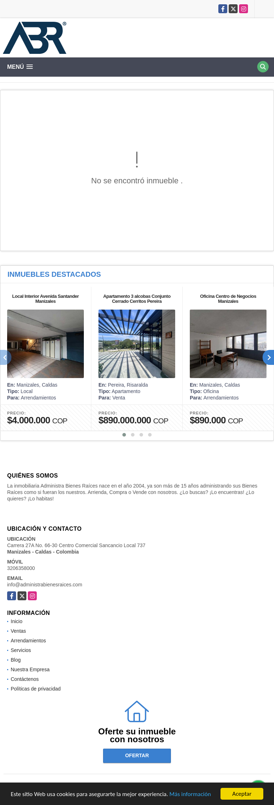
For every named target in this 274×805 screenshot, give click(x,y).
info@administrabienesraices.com (44, 584)
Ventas (18, 631)
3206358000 (21, 568)
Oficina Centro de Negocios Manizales (228, 299)
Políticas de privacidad (36, 689)
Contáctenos (25, 679)
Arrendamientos (28, 640)
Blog (16, 660)
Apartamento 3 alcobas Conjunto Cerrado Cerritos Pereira (137, 299)
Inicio (16, 621)
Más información (190, 794)
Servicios (21, 650)
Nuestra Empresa (30, 669)
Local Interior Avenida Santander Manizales (45, 299)
